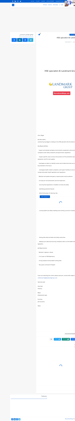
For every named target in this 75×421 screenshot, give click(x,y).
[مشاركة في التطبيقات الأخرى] (41, 339)
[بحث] (3, 5)
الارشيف (33, 1)
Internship (45, 4)
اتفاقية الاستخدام (40, 1)
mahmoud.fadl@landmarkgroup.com (37, 278)
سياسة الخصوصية (50, 1)
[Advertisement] (37, 20)
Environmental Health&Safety (66, 34)
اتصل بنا (27, 1)
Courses (40, 4)
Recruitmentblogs (59, 419)
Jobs (52, 4)
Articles (35, 4)
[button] (65, 339)
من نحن (22, 1)
